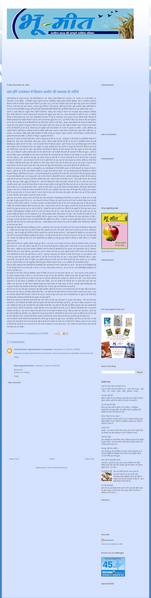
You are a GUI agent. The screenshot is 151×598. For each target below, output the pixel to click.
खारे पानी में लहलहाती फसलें (110, 460)
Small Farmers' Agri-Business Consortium (33, 349)
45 (108, 564)
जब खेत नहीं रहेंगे (107, 395)
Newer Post (14, 459)
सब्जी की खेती (106, 437)
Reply (16, 357)
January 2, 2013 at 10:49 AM (47, 366)
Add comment (14, 382)
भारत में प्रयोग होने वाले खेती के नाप (113, 386)
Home (52, 459)
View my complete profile (112, 544)
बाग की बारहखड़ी (107, 485)
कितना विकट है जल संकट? (110, 416)
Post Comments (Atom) (57, 467)
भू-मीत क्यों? (105, 428)
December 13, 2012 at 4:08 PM (66, 349)
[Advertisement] (75, 60)
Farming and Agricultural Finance (28, 353)
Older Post (89, 459)
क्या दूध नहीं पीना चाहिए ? (110, 448)
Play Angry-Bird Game (24, 366)
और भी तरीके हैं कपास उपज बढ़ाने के (125, 471)
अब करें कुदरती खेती (108, 405)
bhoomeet (108, 540)
